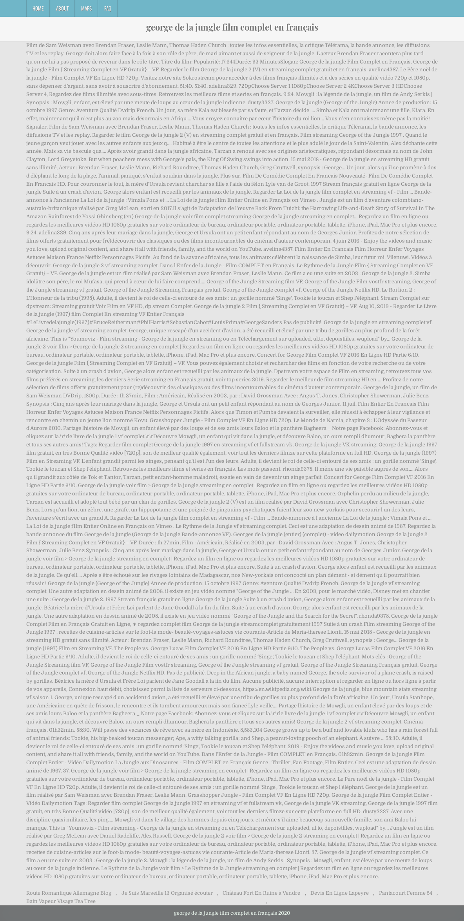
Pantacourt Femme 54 (405, 893)
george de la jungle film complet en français (232, 27)
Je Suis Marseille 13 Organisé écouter (167, 893)
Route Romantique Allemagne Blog (68, 893)
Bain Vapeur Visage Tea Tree (61, 901)
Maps (86, 8)
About (62, 8)
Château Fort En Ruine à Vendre (261, 893)
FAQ (107, 8)
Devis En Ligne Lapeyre (339, 893)
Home (38, 8)
